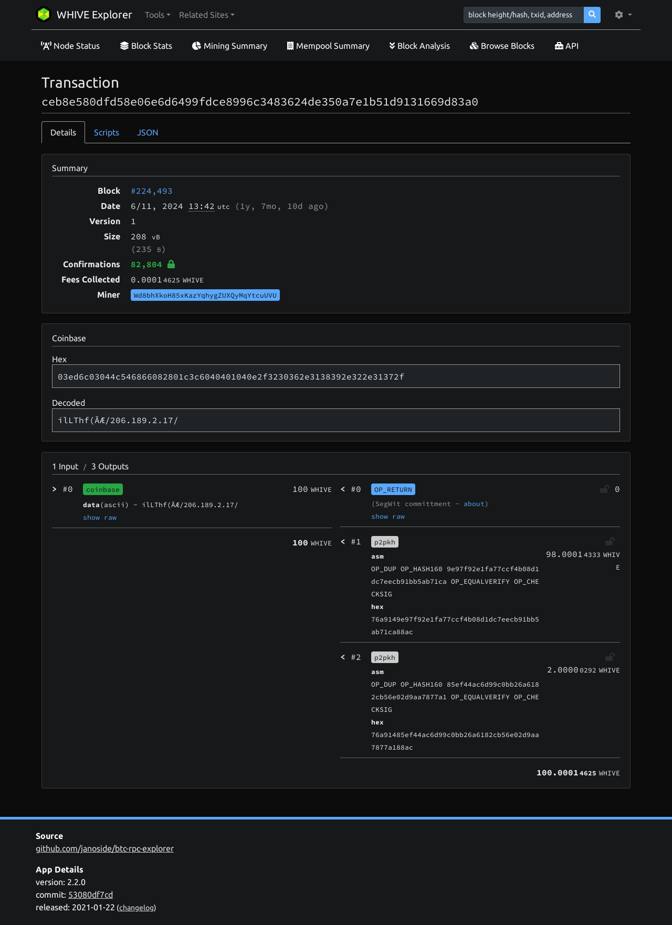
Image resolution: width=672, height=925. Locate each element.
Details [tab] (63, 132)
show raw (100, 517)
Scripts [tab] (106, 132)
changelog (136, 907)
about (474, 503)
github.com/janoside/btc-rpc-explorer (105, 848)
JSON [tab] (148, 132)
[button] (158, 14)
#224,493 (152, 190)
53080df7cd (90, 894)
